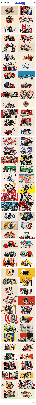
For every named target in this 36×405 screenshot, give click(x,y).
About (5, 2)
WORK (2, 2)
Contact (8, 2)
